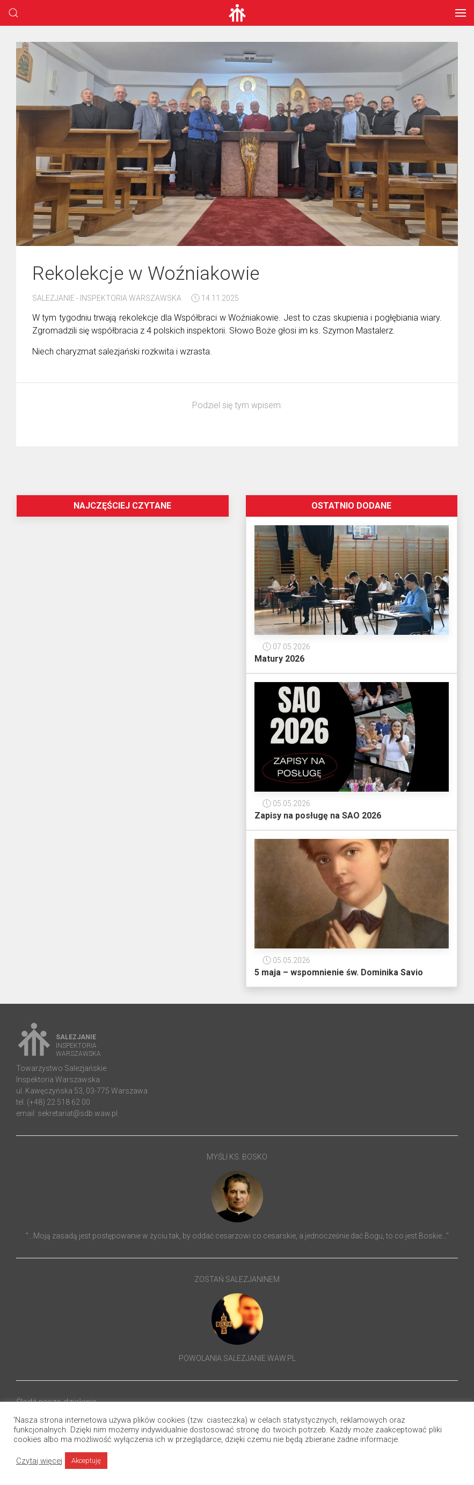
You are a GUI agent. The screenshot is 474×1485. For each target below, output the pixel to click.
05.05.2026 (286, 803)
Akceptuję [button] (86, 1461)
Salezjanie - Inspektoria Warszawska (106, 298)
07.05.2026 (286, 646)
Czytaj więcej (39, 1461)
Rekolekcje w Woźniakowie (145, 273)
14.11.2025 (215, 298)
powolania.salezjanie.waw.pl (237, 1358)
